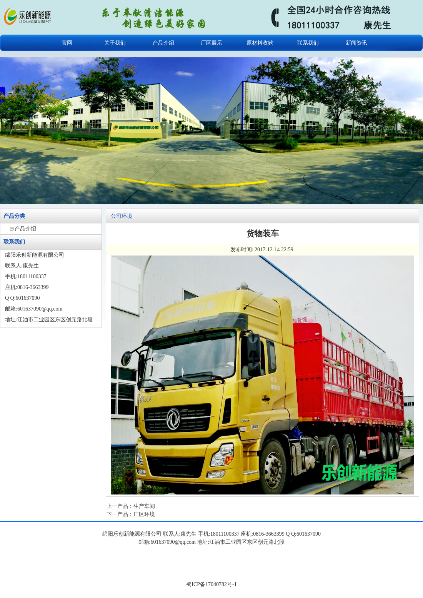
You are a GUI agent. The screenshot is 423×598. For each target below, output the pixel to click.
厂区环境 (144, 514)
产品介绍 (163, 43)
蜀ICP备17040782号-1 (211, 584)
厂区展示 (211, 43)
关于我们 (115, 43)
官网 (67, 43)
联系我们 (308, 43)
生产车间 (144, 506)
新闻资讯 (356, 43)
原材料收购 (259, 43)
